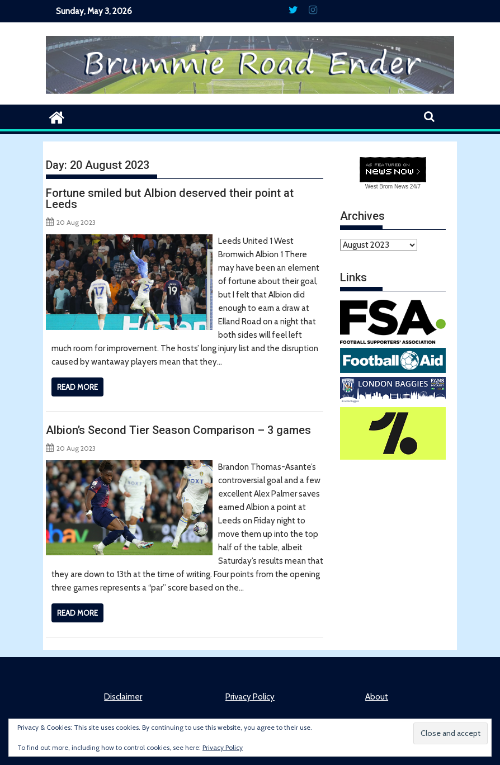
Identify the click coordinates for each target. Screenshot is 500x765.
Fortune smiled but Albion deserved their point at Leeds (170, 198)
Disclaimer (123, 697)
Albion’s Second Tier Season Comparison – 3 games (178, 430)
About (376, 697)
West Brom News (386, 186)
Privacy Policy (250, 697)
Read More (77, 386)
